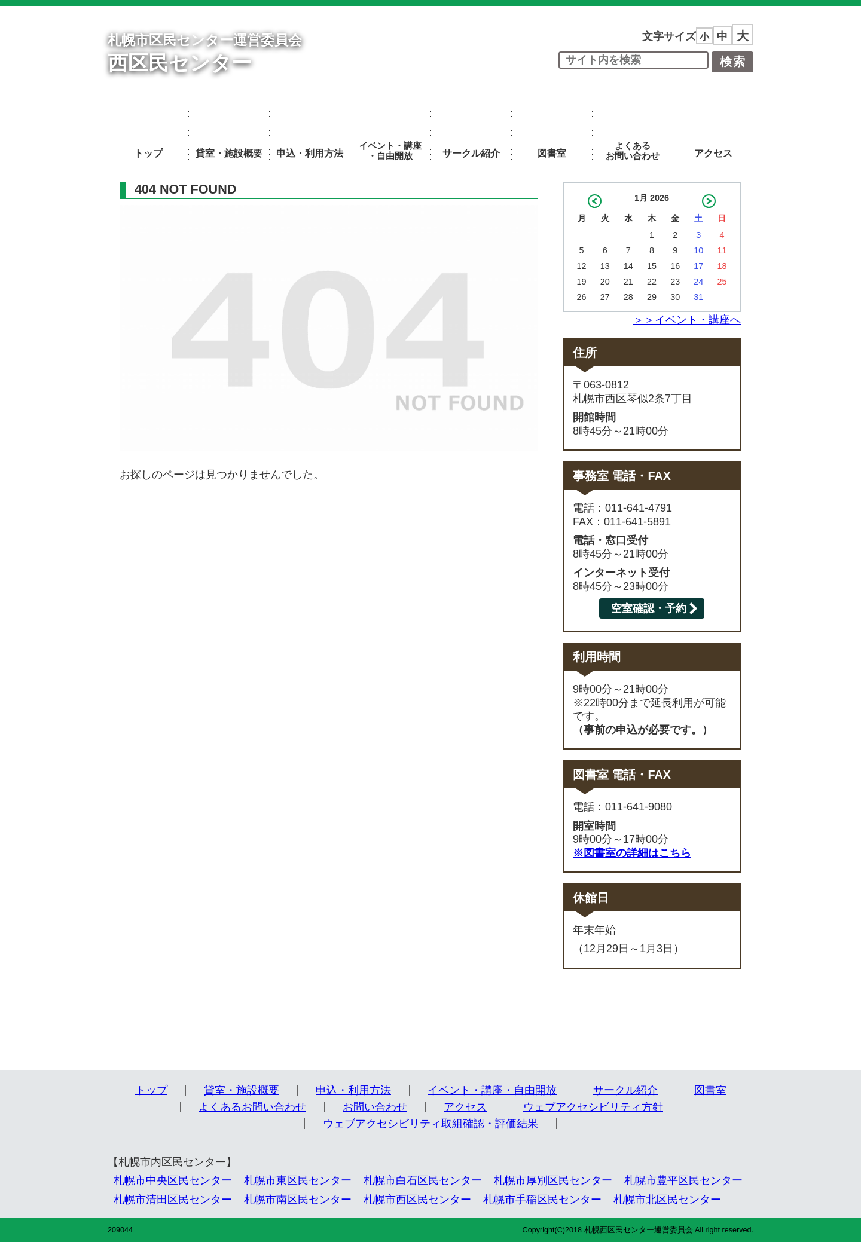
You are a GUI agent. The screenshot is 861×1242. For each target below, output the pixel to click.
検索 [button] (733, 61)
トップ (151, 1090)
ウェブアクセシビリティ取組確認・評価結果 (430, 1123)
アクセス (465, 1107)
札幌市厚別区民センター (553, 1180)
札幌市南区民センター (298, 1200)
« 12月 (595, 201)
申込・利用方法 (353, 1090)
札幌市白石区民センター (423, 1180)
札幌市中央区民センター (173, 1180)
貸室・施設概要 (241, 1090)
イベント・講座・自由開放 (492, 1090)
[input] (633, 60)
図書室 (710, 1090)
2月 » (709, 201)
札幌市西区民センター (417, 1200)
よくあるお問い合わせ (252, 1107)
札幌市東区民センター (298, 1180)
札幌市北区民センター (667, 1200)
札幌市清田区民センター (173, 1200)
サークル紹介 (625, 1090)
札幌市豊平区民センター (683, 1180)
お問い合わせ (375, 1107)
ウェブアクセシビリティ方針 (593, 1107)
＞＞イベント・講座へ (687, 320)
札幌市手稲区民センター (542, 1200)
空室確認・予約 (648, 608)
